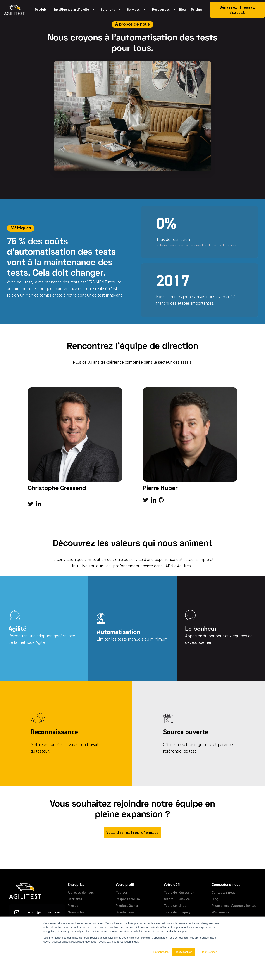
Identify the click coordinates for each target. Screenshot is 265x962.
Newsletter (76, 912)
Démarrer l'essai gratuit (237, 10)
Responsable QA (128, 899)
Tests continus (175, 906)
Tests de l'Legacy (177, 912)
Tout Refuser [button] (209, 951)
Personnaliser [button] (161, 951)
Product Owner (127, 906)
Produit (40, 10)
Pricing (196, 10)
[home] (14, 9)
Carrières (75, 899)
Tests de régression (179, 893)
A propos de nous (81, 893)
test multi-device (177, 899)
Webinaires (220, 912)
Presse (73, 906)
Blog (182, 10)
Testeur (122, 893)
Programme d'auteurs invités (234, 906)
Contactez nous (224, 893)
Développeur (125, 912)
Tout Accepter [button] (184, 951)
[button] (72, 9)
